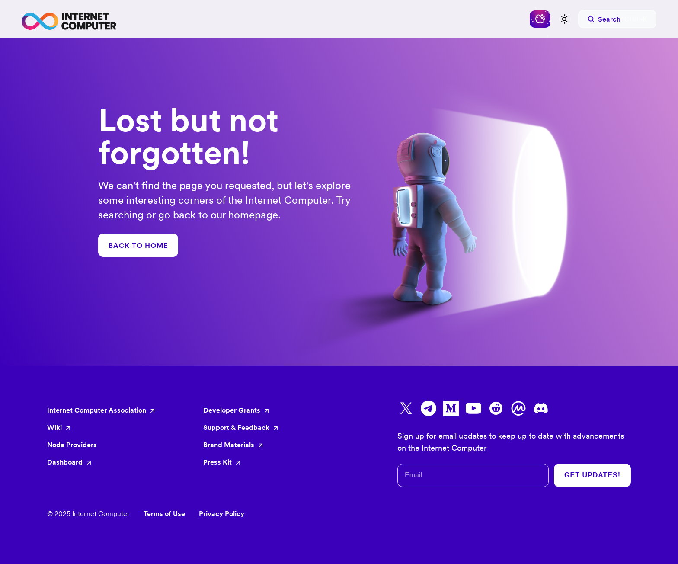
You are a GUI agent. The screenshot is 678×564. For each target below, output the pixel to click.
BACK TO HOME (138, 245)
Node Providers (72, 444)
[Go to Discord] (541, 408)
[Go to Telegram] (428, 408)
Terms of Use (164, 513)
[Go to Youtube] (473, 408)
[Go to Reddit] (496, 408)
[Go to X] (406, 408)
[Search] (617, 19)
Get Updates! (592, 475)
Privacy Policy (221, 513)
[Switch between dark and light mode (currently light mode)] (564, 19)
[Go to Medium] (451, 408)
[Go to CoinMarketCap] (518, 408)
